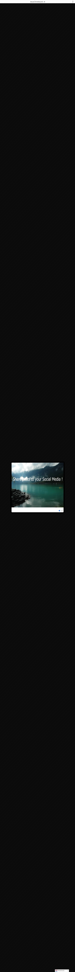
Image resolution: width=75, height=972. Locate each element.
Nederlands (59, 971)
